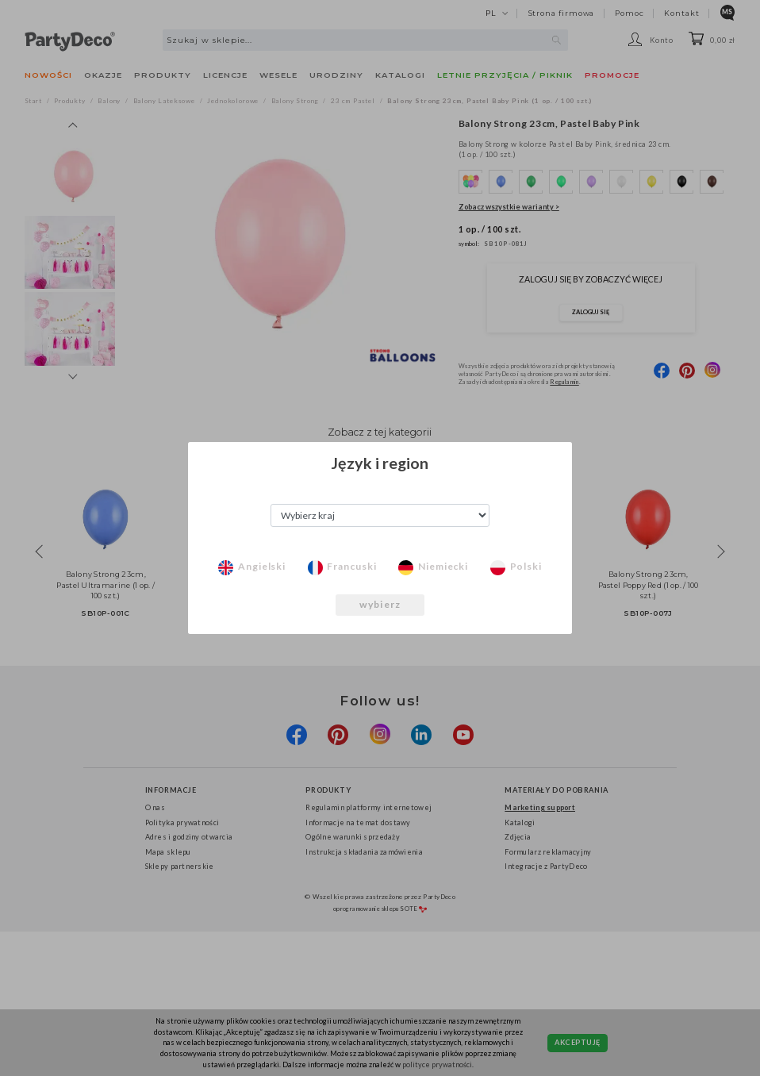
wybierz (380, 604)
